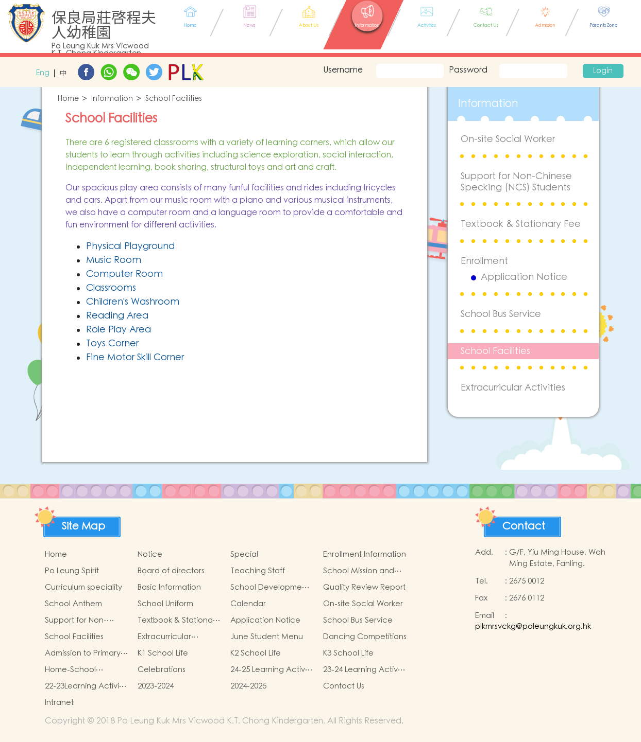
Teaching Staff (257, 571)
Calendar (248, 603)
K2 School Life (255, 653)
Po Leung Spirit (72, 571)
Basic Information (169, 587)
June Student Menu (266, 636)
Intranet (59, 702)
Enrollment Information (364, 554)
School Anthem (73, 603)
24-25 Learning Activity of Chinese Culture (271, 670)
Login (603, 71)
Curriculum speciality (83, 587)
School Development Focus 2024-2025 (269, 587)
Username (341, 70)
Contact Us (343, 686)
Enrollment (484, 261)
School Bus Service (501, 314)
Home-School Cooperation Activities (86, 670)
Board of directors (171, 571)
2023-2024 (156, 686)
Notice (150, 554)
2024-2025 (248, 686)
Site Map (83, 526)
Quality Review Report (364, 587)
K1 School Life (163, 653)
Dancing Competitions (365, 636)
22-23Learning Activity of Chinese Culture (85, 686)
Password (468, 70)
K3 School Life (348, 653)
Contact (523, 526)
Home (68, 99)
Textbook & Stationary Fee (521, 224)
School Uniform (165, 603)
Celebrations (161, 669)
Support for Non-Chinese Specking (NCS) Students (516, 182)
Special (244, 554)
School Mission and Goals (358, 571)
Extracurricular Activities (513, 387)
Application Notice (524, 277)
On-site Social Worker (508, 139)
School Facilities (173, 99)
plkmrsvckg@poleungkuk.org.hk (533, 626)
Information (112, 99)
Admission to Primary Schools (83, 653)
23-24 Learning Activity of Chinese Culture (364, 670)
